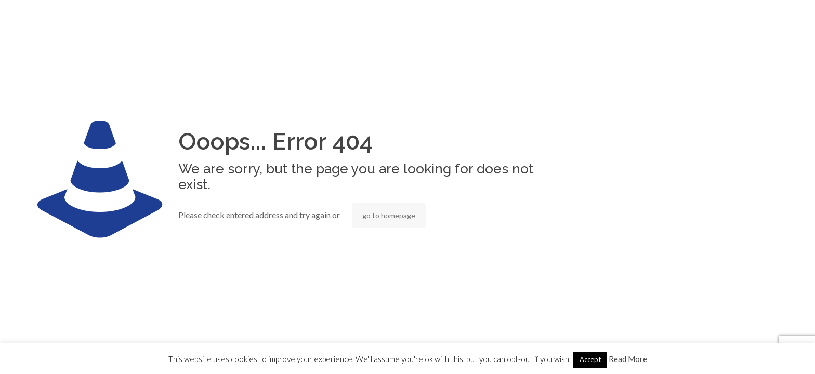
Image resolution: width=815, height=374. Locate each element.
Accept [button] (590, 359)
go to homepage (388, 215)
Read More (628, 359)
